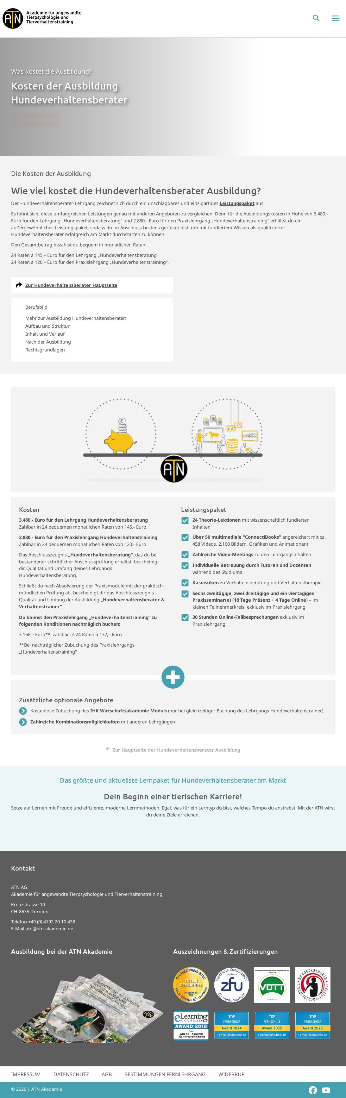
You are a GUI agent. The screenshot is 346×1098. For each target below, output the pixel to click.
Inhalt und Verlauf (45, 342)
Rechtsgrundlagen (45, 358)
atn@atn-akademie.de (49, 937)
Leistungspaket (237, 212)
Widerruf (231, 1083)
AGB (107, 1083)
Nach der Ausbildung (48, 350)
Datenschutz (71, 1083)
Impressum (26, 1083)
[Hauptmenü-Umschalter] (338, 23)
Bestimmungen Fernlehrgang (165, 1083)
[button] (318, 22)
